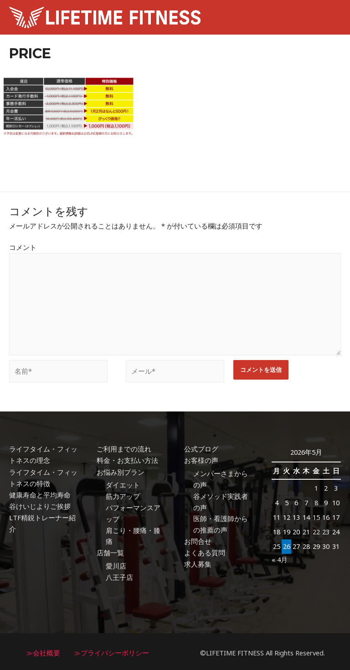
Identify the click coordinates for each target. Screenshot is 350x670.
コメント (22, 247)
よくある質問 (204, 550)
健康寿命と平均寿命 (40, 492)
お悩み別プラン (120, 470)
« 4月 (280, 557)
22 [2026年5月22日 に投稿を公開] (316, 529)
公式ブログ (201, 447)
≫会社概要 (43, 650)
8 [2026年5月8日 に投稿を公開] (316, 501)
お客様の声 (201, 458)
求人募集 (197, 562)
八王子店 (119, 574)
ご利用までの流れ (124, 447)
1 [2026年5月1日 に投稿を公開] (316, 486)
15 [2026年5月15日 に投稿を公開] (316, 515)
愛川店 (116, 563)
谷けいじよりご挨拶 (40, 503)
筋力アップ (123, 494)
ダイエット (123, 482)
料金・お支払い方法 (127, 458)
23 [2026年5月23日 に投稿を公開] (325, 529)
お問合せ (197, 539)
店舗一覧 (110, 550)
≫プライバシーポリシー (111, 650)
